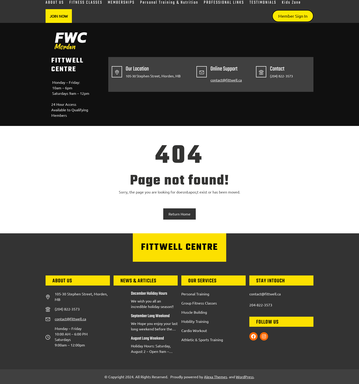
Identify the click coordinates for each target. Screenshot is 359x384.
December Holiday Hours (149, 294)
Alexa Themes (215, 376)
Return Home (179, 214)
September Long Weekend (150, 316)
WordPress (245, 376)
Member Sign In (292, 16)
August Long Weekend (147, 338)
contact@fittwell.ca (226, 80)
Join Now (59, 16)
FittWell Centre (67, 65)
